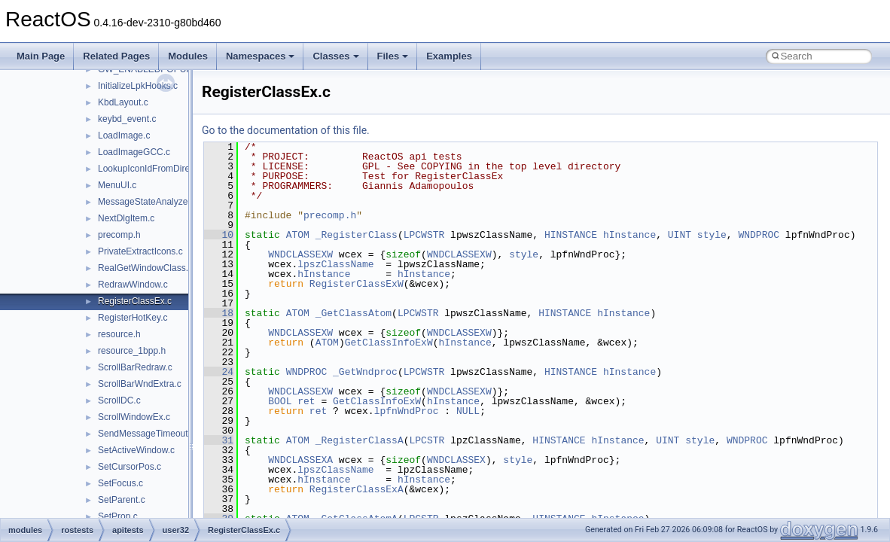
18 (218, 313)
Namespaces (260, 56)
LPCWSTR (424, 235)
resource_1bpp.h (132, 351)
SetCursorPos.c (129, 466)
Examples (449, 56)
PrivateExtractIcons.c (140, 251)
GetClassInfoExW (389, 342)
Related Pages (116, 56)
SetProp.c (118, 516)
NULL (468, 411)
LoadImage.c (124, 135)
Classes (335, 56)
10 (218, 235)
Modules (188, 56)
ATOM (297, 235)
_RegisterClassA (359, 440)
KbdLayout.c (123, 102)
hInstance (629, 235)
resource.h (119, 334)
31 (218, 440)
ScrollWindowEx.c (134, 417)
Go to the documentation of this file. (286, 130)
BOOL (279, 401)
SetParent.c (121, 500)
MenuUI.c (117, 185)
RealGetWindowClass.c (145, 268)
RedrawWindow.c (133, 284)
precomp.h (119, 235)
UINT (679, 235)
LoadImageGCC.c (134, 152)
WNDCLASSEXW (300, 254)
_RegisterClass (356, 235)
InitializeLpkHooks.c (138, 86)
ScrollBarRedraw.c (135, 367)
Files (393, 56)
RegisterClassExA (356, 489)
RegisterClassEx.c (135, 301)
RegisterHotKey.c (132, 317)
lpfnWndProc (406, 411)
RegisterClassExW (356, 284)
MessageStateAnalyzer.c (147, 201)
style (712, 235)
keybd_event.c (127, 119)
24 (218, 372)
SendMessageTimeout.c (146, 433)
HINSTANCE (570, 235)
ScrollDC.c (119, 400)
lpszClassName (335, 264)
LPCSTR (426, 440)
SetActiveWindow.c (136, 450)
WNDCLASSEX (456, 460)
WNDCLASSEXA (300, 460)
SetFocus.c (120, 483)
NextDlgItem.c (126, 218)
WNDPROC (758, 235)
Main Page (41, 56)
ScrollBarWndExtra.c (139, 384)
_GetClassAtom (353, 313)
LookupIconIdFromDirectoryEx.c (162, 168)
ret (306, 401)
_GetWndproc (365, 372)
